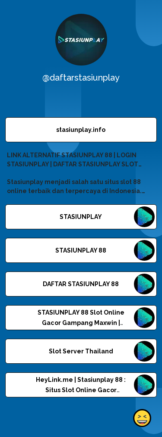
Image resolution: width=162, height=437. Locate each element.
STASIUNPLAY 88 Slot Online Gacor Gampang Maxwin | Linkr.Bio (81, 323)
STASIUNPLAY (81, 216)
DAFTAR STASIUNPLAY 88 (81, 284)
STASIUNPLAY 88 (80, 250)
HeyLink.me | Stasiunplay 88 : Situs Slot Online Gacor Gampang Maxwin (81, 390)
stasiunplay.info (80, 129)
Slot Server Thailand (81, 351)
